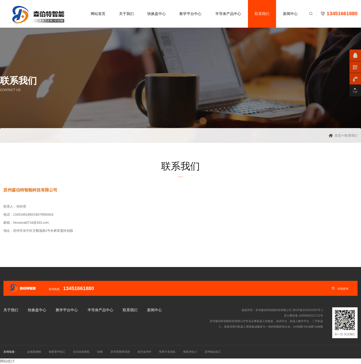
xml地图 (298, 326)
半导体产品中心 (228, 14)
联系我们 (262, 14)
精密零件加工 (57, 351)
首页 (338, 135)
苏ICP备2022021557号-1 (307, 310)
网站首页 (98, 14)
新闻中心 (290, 14)
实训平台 (281, 321)
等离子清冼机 (167, 351)
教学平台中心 (190, 14)
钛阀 (100, 351)
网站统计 (7, 361)
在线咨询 (340, 288)
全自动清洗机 (81, 351)
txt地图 (318, 326)
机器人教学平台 (299, 321)
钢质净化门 (190, 351)
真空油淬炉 (144, 351)
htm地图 (309, 326)
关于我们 (126, 14)
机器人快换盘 (265, 321)
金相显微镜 (34, 351)
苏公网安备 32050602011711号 (303, 315)
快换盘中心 (156, 14)
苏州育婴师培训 (120, 351)
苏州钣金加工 (213, 351)
